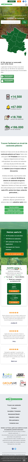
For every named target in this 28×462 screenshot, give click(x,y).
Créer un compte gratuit (14, 254)
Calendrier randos (14, 417)
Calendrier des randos (14, 210)
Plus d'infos (18, 275)
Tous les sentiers (14, 207)
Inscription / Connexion (14, 411)
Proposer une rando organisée (14, 213)
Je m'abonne (14, 291)
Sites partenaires (14, 420)
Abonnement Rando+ (14, 414)
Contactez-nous (14, 423)
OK (24, 460)
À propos (11, 1)
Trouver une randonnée (14, 405)
